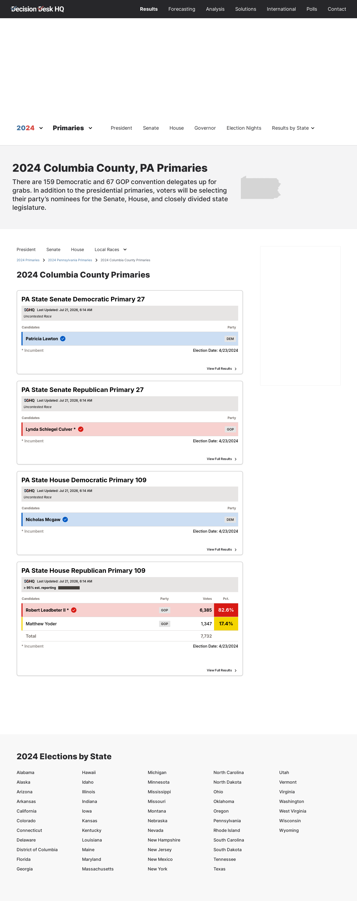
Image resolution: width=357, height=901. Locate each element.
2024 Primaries (28, 260)
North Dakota (227, 750)
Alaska (23, 750)
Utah (284, 740)
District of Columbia (37, 818)
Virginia (287, 760)
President (121, 128)
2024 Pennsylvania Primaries (70, 260)
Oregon (221, 779)
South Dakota (228, 818)
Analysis (215, 9)
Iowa (87, 779)
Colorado (26, 789)
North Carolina (229, 740)
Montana (157, 779)
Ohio (218, 760)
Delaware (26, 808)
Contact (337, 9)
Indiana (89, 769)
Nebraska (157, 789)
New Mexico (160, 827)
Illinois (88, 760)
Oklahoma (224, 769)
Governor (205, 128)
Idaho (88, 750)
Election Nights (244, 128)
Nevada (155, 798)
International (281, 9)
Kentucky (91, 798)
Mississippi (159, 760)
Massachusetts (98, 837)
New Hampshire (164, 808)
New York (157, 837)
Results (149, 9)
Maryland (91, 827)
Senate (151, 128)
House (177, 128)
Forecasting (181, 9)
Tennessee (225, 827)
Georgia (25, 837)
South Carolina (229, 808)
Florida (24, 827)
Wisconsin (290, 789)
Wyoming (289, 798)
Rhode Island (227, 798)
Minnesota (159, 750)
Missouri (156, 769)
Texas (220, 837)
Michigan (157, 740)
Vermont (288, 750)
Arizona (24, 760)
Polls (312, 9)
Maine (88, 818)
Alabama (25, 740)
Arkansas (26, 769)
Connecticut (29, 798)
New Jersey (160, 818)
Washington (291, 769)
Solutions (245, 9)
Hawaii (89, 740)
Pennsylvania (227, 789)
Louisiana (92, 808)
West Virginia (292, 779)
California (26, 779)
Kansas (89, 789)
